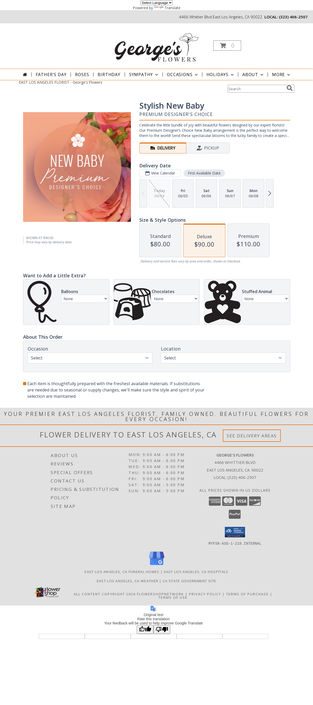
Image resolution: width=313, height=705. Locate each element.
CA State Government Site (189, 580)
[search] (289, 88)
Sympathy (144, 74)
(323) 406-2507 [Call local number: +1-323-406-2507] (293, 16)
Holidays (220, 74)
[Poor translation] (161, 629)
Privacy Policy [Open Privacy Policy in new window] (205, 593)
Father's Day (51, 74)
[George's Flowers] (155, 43)
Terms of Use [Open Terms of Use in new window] (173, 597)
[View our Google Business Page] (156, 565)
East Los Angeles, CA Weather (127, 580)
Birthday (109, 74)
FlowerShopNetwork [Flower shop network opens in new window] (160, 593)
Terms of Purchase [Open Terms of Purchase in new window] (247, 593)
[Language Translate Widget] (156, 2)
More (281, 74)
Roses (82, 74)
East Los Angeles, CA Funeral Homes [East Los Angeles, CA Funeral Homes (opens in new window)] (121, 571)
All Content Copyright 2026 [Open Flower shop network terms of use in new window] (105, 593)
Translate (167, 7)
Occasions (183, 74)
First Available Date (204, 173)
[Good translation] (145, 629)
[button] (227, 45)
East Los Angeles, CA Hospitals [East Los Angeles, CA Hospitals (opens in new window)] (196, 571)
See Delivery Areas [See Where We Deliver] (252, 436)
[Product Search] (256, 88)
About (253, 74)
